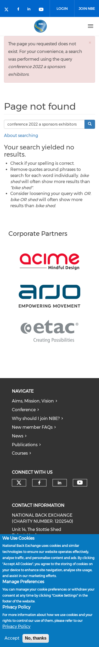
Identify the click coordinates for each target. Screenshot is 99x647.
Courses (20, 453)
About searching (21, 135)
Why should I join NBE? (36, 418)
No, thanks (35, 638)
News (17, 435)
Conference (24, 409)
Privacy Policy (16, 627)
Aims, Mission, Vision (33, 401)
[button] (89, 42)
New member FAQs (32, 427)
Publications (24, 444)
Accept (11, 638)
